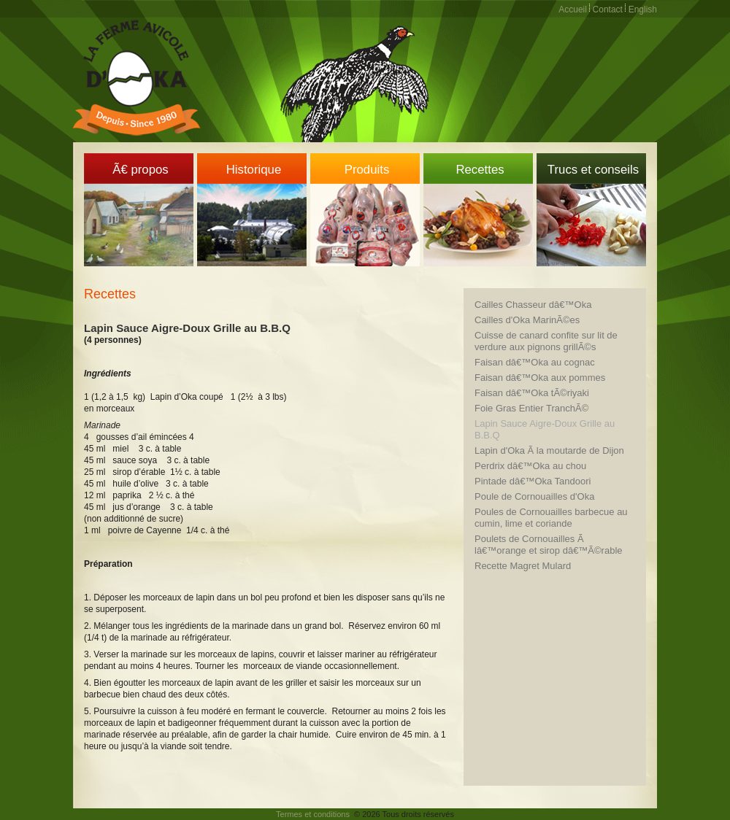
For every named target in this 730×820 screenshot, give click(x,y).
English (643, 9)
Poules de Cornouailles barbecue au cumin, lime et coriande (551, 517)
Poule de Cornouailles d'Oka (534, 496)
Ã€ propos (140, 170)
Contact (608, 9)
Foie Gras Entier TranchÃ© (531, 408)
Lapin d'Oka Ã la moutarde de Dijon (549, 450)
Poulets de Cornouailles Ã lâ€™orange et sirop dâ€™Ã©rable (548, 544)
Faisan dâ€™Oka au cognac (534, 362)
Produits (367, 170)
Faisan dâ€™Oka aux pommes (539, 377)
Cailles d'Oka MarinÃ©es (527, 319)
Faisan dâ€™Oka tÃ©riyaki (531, 392)
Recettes (480, 170)
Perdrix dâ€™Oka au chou (530, 465)
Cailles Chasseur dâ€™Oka (532, 304)
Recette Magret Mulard (522, 565)
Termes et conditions (313, 814)
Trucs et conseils (593, 170)
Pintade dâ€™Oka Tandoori (532, 481)
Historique (254, 170)
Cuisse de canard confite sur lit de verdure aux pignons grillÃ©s (546, 341)
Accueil (572, 9)
